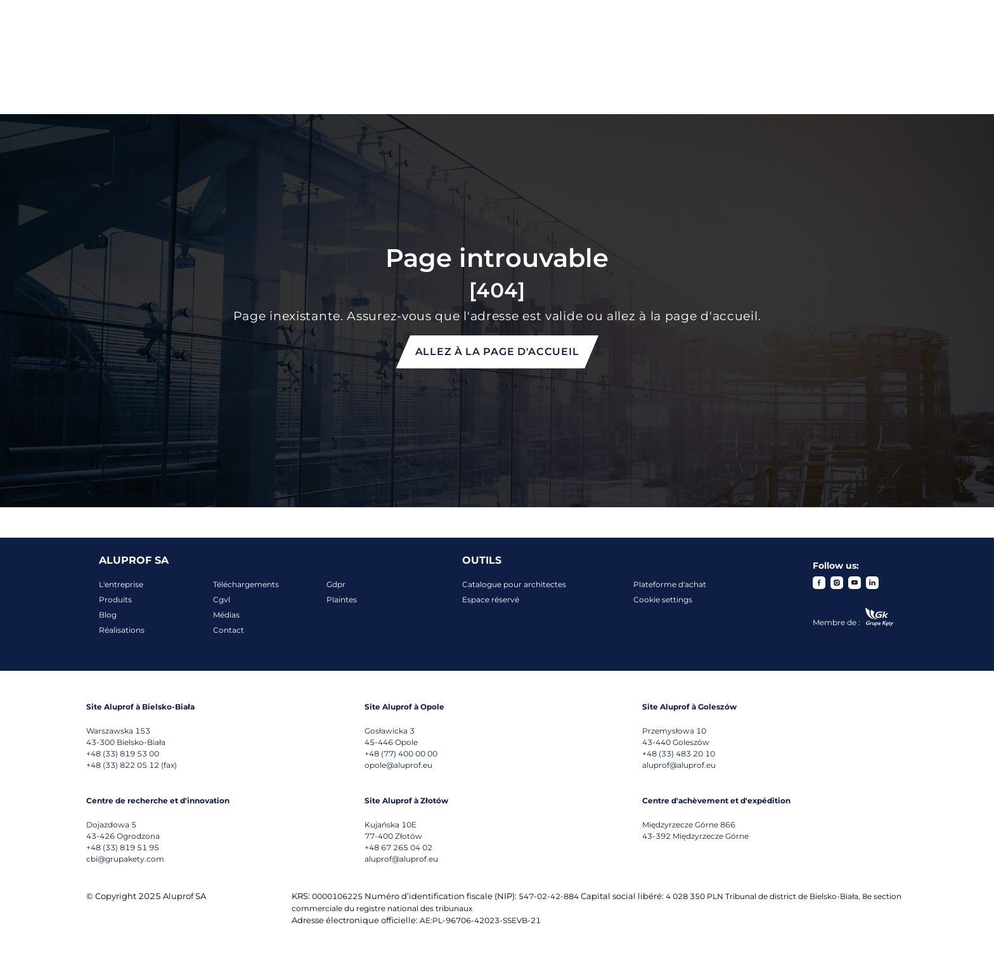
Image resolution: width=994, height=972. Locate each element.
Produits (115, 599)
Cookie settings (662, 599)
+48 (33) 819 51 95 (122, 847)
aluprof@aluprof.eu (679, 765)
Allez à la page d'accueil (497, 352)
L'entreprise (121, 584)
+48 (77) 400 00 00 (401, 753)
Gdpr (335, 584)
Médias (226, 614)
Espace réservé (490, 599)
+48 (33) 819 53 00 (122, 753)
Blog (108, 614)
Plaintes (341, 599)
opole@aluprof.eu (398, 765)
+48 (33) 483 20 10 (678, 753)
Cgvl (221, 599)
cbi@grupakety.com (125, 859)
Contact (228, 630)
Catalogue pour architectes (514, 584)
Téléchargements (246, 584)
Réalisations (122, 630)
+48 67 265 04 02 (398, 847)
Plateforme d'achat (669, 584)
